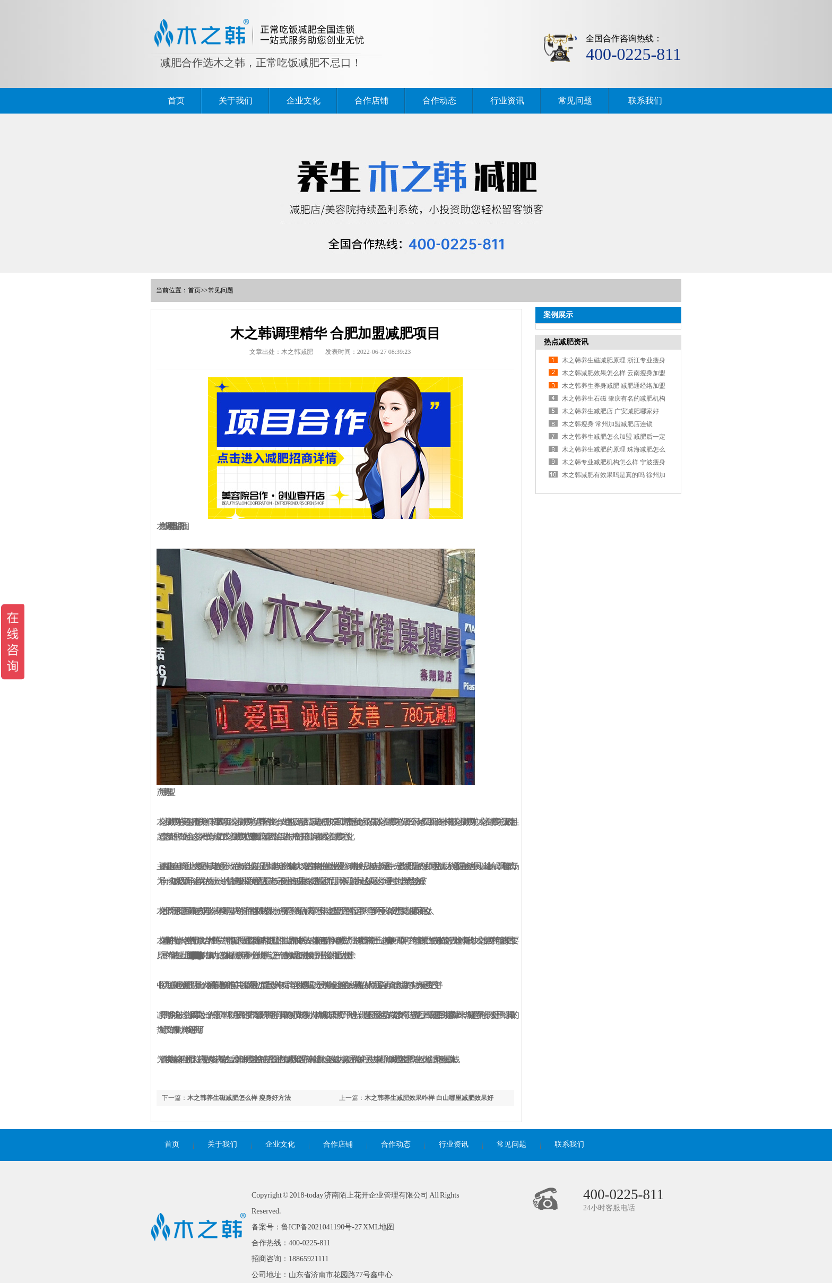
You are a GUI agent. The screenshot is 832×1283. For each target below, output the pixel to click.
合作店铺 (371, 100)
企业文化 (303, 100)
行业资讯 (507, 100)
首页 (176, 100)
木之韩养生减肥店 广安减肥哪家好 (610, 411)
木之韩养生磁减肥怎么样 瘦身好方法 (239, 1098)
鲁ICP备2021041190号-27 (321, 1227)
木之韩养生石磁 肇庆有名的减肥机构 (613, 398)
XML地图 (378, 1227)
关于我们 (236, 100)
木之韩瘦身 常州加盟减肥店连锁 (607, 424)
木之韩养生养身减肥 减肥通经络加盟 (613, 385)
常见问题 (575, 100)
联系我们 (645, 100)
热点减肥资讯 (566, 342)
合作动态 (439, 100)
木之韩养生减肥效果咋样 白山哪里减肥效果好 (429, 1098)
